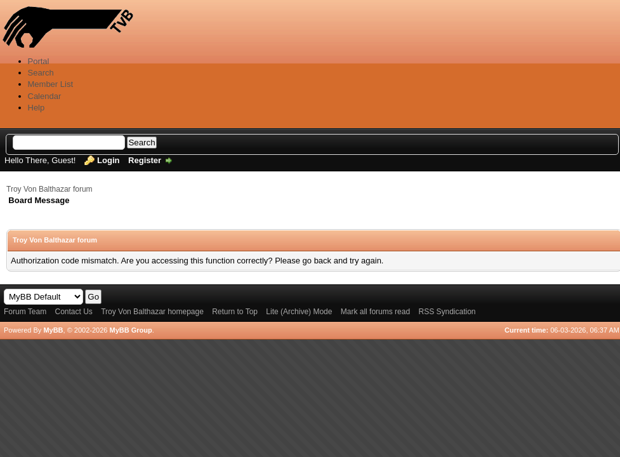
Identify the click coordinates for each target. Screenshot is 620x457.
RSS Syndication (446, 311)
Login (108, 160)
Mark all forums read (375, 311)
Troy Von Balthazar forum (49, 189)
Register (144, 160)
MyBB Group (130, 330)
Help (36, 107)
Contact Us (73, 311)
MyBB (53, 330)
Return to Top (235, 311)
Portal (38, 61)
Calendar (45, 96)
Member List (51, 84)
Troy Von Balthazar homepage (152, 311)
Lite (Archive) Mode (299, 311)
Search (41, 72)
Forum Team (25, 311)
